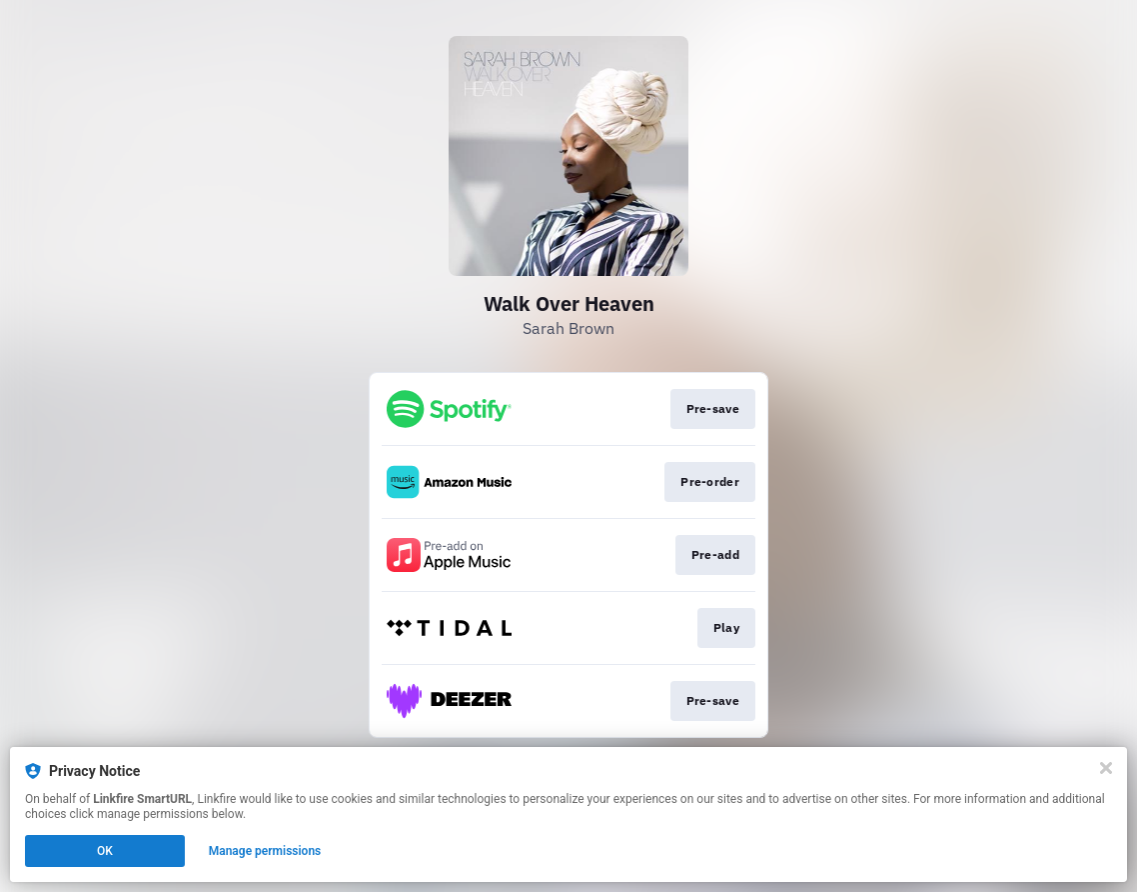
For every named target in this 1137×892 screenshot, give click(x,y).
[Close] (1106, 768)
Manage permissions (265, 851)
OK (105, 851)
